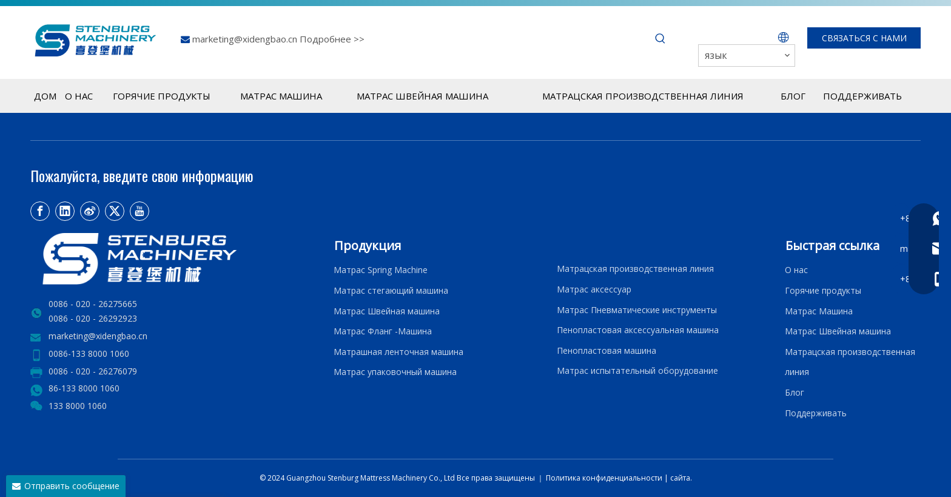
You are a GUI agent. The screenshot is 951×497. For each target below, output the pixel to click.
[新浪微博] (89, 211)
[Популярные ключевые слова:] (660, 39)
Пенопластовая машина (606, 350)
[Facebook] (40, 211)
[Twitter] (114, 211)
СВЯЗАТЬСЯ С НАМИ (864, 38)
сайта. (681, 478)
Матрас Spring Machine (381, 270)
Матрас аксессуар (594, 289)
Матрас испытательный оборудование (637, 370)
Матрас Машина (819, 311)
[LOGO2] (174, 259)
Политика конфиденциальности (605, 478)
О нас (796, 270)
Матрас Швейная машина (387, 311)
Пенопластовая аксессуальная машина (638, 330)
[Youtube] (139, 211)
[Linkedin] (65, 211)
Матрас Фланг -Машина (383, 331)
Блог (794, 392)
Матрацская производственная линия (635, 268)
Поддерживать (818, 413)
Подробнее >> (332, 39)
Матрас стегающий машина (391, 290)
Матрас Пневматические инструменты (637, 310)
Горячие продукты (823, 290)
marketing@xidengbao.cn (246, 39)
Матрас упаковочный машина (395, 371)
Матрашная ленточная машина (398, 351)
